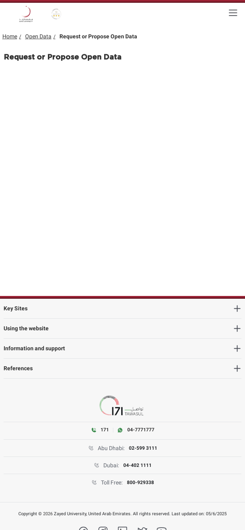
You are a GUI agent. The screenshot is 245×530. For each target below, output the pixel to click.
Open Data (38, 36)
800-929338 (140, 482)
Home (9, 36)
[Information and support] (123, 348)
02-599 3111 (143, 448)
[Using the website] (123, 328)
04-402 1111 (137, 465)
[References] (123, 368)
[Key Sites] (123, 308)
